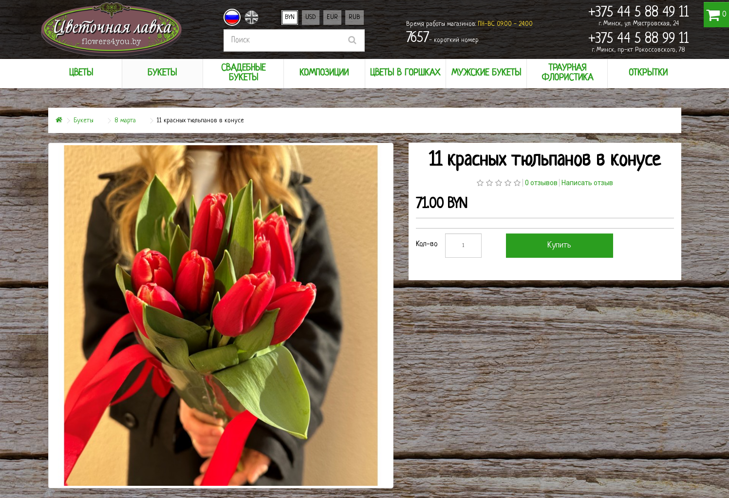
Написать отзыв (587, 183)
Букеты (83, 120)
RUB (354, 17)
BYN (290, 17)
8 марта (125, 120)
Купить (559, 245)
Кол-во (427, 244)
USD (310, 17)
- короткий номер (442, 38)
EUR (332, 17)
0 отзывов (541, 183)
